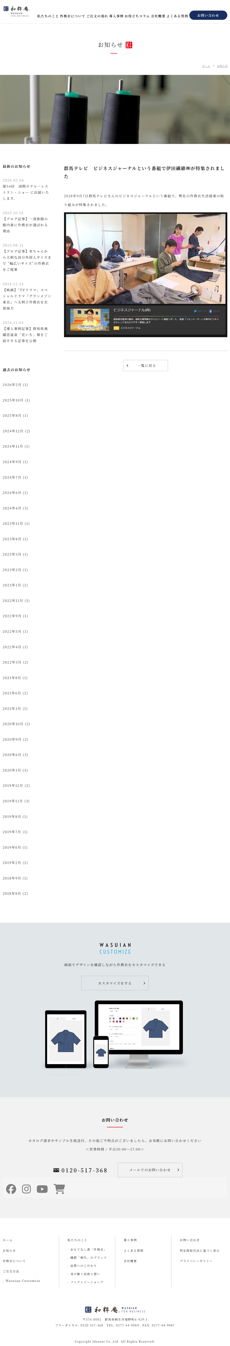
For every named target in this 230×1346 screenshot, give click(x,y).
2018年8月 (12, 893)
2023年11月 (13, 523)
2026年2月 (12, 384)
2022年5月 (12, 631)
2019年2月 (12, 862)
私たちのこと (48, 15)
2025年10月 (13, 400)
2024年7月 (12, 477)
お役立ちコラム (137, 15)
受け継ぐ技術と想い (85, 1274)
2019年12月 (13, 785)
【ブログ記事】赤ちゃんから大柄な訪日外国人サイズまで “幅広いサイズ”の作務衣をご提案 (27, 257)
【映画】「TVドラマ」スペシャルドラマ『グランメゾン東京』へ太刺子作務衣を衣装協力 (27, 295)
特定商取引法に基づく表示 (200, 1250)
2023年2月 (12, 569)
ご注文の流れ (97, 15)
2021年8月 (12, 677)
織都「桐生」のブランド (89, 1257)
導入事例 (116, 15)
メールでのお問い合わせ (150, 1169)
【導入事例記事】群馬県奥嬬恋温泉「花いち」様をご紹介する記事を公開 (25, 331)
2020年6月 (12, 754)
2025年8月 (12, 415)
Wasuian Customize (23, 1281)
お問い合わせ (208, 15)
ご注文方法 (11, 1271)
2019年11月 (13, 801)
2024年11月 (13, 446)
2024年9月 (12, 461)
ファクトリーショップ (87, 1282)
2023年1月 (12, 585)
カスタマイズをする (115, 983)
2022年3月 (12, 662)
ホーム (206, 66)
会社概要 (158, 15)
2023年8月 (12, 538)
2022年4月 (12, 646)
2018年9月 (12, 878)
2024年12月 (13, 430)
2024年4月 (12, 508)
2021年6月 (12, 693)
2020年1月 (12, 770)
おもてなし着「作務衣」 (89, 1249)
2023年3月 (12, 554)
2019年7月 (12, 831)
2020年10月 (13, 723)
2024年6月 (12, 492)
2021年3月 (12, 708)
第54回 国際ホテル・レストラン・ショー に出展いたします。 (26, 189)
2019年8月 (12, 816)
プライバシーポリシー (196, 1261)
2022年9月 (12, 615)
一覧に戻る (146, 365)
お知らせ (222, 66)
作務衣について (72, 15)
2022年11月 (13, 600)
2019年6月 (12, 847)
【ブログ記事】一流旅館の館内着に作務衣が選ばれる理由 (25, 221)
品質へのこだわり (84, 1265)
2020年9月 (12, 739)
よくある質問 (177, 15)
